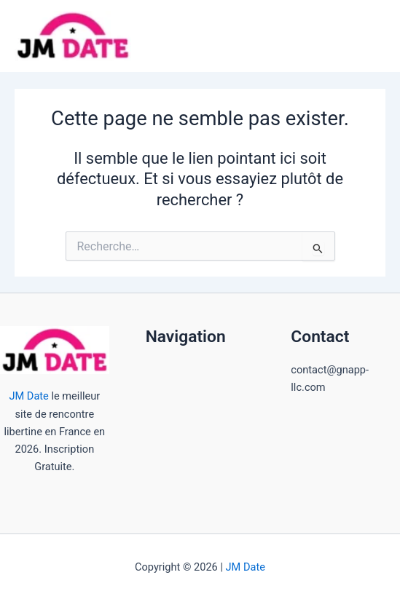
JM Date (28, 395)
